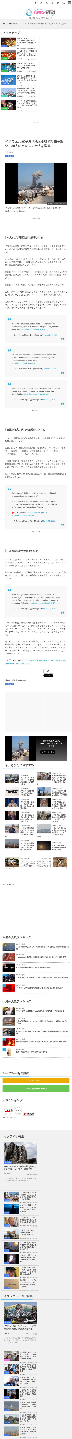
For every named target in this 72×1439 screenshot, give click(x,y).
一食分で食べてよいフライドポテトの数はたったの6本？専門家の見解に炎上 (25, 42)
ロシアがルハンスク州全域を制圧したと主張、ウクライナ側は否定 (18, 1129)
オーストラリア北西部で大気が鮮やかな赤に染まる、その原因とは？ (39, 950)
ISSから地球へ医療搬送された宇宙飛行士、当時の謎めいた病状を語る (40, 973)
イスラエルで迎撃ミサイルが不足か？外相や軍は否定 (59, 810)
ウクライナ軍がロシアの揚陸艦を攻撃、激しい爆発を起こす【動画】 (61, 1158)
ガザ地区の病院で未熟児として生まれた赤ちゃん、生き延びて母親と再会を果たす (61, 1193)
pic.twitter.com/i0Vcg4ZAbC (23, 478)
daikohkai (57, 48)
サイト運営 (29, 1421)
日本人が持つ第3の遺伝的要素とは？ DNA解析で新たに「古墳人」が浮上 (40, 1300)
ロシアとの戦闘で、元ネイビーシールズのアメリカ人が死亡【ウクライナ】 (61, 1121)
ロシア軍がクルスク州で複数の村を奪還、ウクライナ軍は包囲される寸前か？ (26, 1159)
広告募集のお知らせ (46, 1424)
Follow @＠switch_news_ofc (51, 1349)
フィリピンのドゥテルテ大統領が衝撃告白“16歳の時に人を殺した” (38, 1321)
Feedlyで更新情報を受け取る (36, 1051)
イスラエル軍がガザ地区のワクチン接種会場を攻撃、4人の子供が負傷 (61, 1204)
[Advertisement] (36, 92)
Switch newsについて (14, 1421)
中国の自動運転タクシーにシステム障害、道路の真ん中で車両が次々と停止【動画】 (42, 985)
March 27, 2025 (50, 297)
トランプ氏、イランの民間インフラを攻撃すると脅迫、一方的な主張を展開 (42, 940)
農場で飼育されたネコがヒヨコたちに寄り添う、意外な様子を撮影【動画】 (42, 1004)
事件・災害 (4, 71)
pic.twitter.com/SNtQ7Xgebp (33, 292)
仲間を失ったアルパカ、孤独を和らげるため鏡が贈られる (34, 1290)
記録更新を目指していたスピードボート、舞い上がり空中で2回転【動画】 (24, 67)
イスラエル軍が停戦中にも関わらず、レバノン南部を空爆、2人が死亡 (26, 1243)
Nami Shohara (21, 48)
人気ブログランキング (9, 1079)
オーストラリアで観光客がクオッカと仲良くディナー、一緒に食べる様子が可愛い (62, 68)
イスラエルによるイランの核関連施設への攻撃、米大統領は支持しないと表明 (61, 1218)
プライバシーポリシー (44, 1421)
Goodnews (41, 1196)
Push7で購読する (36, 1043)
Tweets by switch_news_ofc (36, 1344)
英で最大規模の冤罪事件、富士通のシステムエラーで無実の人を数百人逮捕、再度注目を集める (42, 1281)
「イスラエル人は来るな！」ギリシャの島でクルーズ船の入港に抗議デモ (61, 1230)
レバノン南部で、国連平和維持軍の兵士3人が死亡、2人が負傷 (59, 756)
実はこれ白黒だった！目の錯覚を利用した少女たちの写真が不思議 (37, 1310)
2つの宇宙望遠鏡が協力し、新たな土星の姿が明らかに (34, 930)
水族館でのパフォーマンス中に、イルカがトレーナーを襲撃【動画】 (24, 54)
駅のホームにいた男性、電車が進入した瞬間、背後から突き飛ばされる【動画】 (42, 995)
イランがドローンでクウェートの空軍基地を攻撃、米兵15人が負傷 (18, 1213)
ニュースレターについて (27, 1424)
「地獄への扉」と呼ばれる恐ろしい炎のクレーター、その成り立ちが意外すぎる (62, 42)
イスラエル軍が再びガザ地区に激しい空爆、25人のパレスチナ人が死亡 (61, 1254)
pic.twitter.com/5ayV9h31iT (43, 565)
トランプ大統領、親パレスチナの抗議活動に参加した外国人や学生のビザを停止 (61, 1243)
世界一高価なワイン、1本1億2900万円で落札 (31, 1014)
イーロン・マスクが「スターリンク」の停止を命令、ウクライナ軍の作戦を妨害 (26, 1171)
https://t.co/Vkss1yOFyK (37, 475)
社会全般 (4, 46)
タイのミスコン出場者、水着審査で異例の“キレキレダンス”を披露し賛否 (41, 919)
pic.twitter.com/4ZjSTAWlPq (23, 326)
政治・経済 (41, 1149)
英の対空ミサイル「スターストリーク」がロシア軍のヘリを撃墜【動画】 (61, 1171)
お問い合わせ (60, 1421)
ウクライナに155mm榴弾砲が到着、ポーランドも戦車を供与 (61, 1145)
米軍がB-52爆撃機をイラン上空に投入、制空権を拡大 (27, 756)
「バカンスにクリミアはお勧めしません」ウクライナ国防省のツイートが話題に (61, 1109)
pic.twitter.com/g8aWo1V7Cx (36, 356)
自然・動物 (41, 46)
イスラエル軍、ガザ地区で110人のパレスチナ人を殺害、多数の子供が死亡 (26, 1255)
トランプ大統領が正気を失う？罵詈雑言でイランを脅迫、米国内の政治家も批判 (42, 910)
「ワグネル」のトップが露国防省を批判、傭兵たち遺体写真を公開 (61, 1133)
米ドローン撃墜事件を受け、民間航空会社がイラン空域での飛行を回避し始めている (62, 55)
